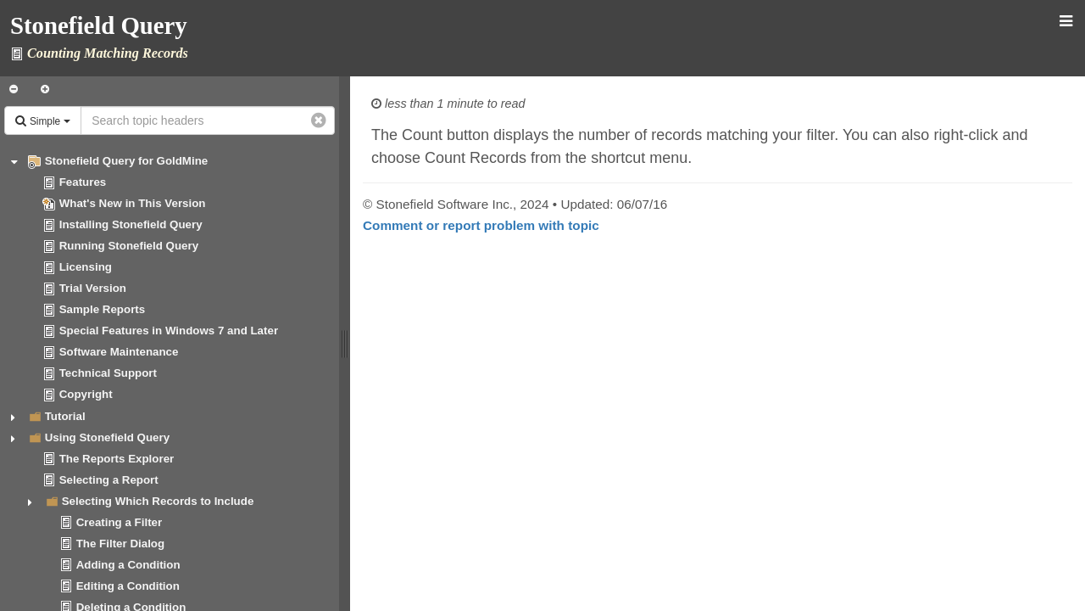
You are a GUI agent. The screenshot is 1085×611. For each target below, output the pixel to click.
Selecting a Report (109, 480)
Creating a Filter (119, 522)
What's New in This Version (132, 203)
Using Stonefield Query (107, 437)
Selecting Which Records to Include (158, 501)
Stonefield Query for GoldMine (127, 160)
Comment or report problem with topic (481, 225)
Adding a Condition (128, 564)
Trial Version (92, 288)
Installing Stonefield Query (131, 224)
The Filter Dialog (120, 543)
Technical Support (108, 373)
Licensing (85, 267)
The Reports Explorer (117, 458)
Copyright (86, 394)
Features (83, 182)
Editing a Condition (128, 586)
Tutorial (65, 416)
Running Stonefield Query (128, 245)
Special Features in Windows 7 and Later (168, 330)
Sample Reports (102, 309)
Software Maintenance (119, 351)
